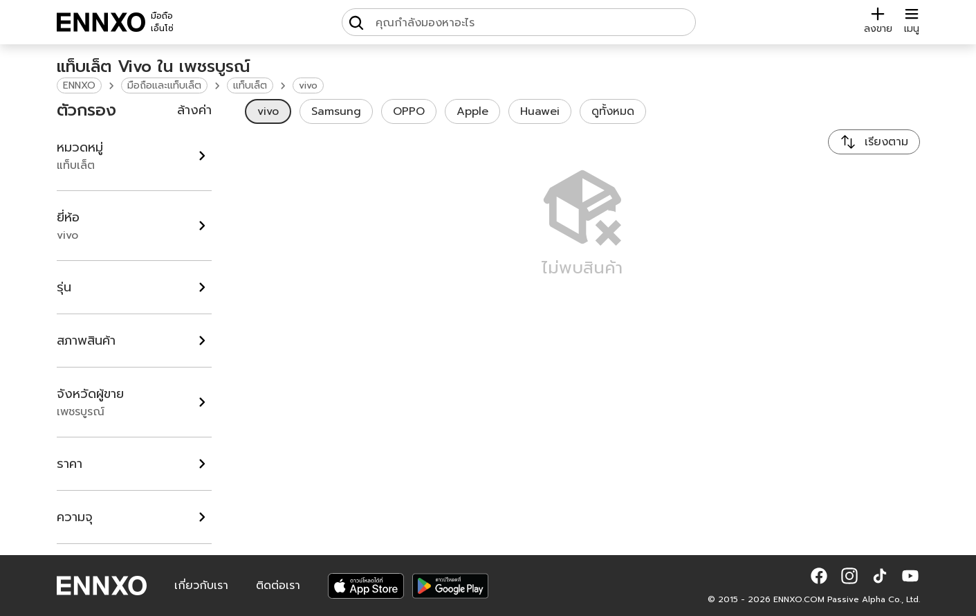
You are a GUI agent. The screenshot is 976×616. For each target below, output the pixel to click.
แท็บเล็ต (250, 85)
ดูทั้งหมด (612, 111)
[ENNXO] (101, 22)
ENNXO (79, 85)
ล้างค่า (194, 110)
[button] (819, 576)
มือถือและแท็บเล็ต (164, 85)
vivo (308, 85)
